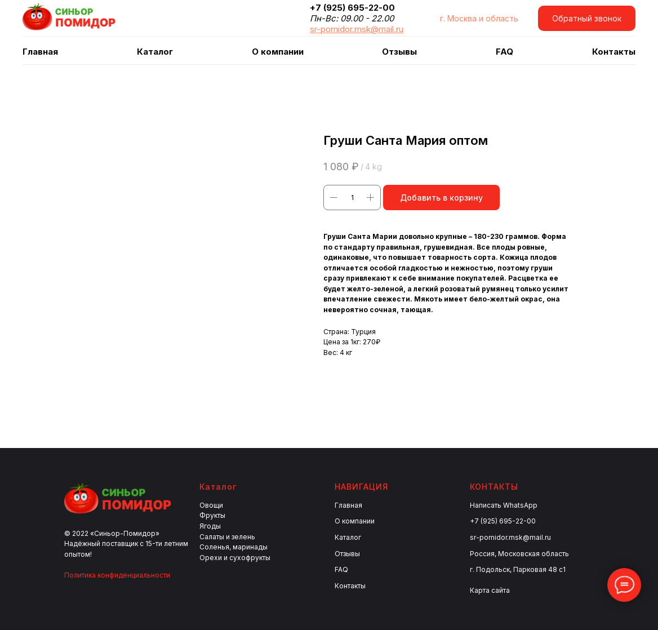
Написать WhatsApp (503, 505)
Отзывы (399, 51)
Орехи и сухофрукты (234, 557)
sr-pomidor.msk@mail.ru (510, 537)
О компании (278, 51)
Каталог (348, 537)
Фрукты (212, 515)
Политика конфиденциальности (117, 575)
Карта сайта (490, 590)
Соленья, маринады (233, 547)
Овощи (211, 505)
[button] (586, 18)
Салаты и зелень (227, 537)
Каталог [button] (155, 51)
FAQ (504, 51)
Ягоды (210, 526)
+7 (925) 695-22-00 (503, 521)
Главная (40, 51)
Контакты (613, 51)
